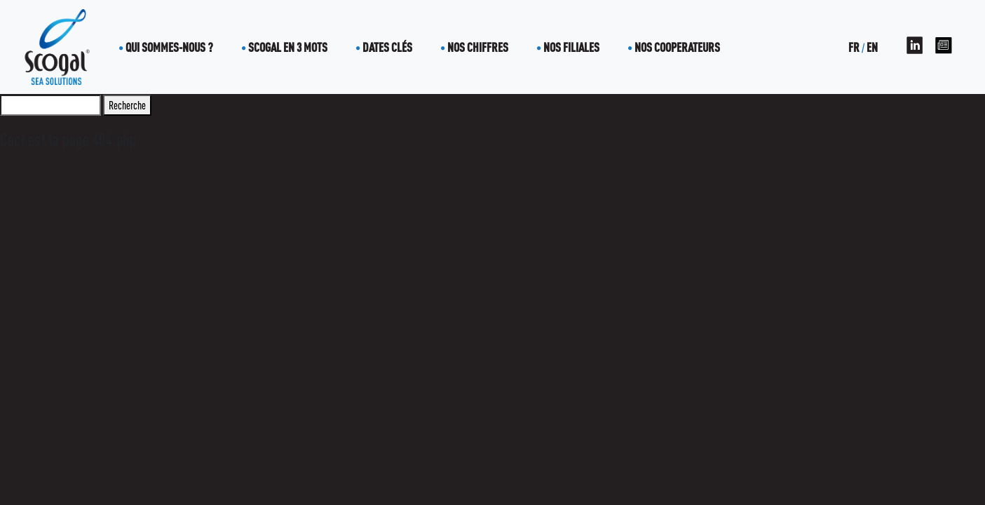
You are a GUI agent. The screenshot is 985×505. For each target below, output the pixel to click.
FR (854, 47)
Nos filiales (571, 47)
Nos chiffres (477, 47)
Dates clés (387, 47)
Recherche (127, 105)
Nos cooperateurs (677, 47)
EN (872, 47)
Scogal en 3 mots (287, 47)
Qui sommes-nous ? (169, 47)
